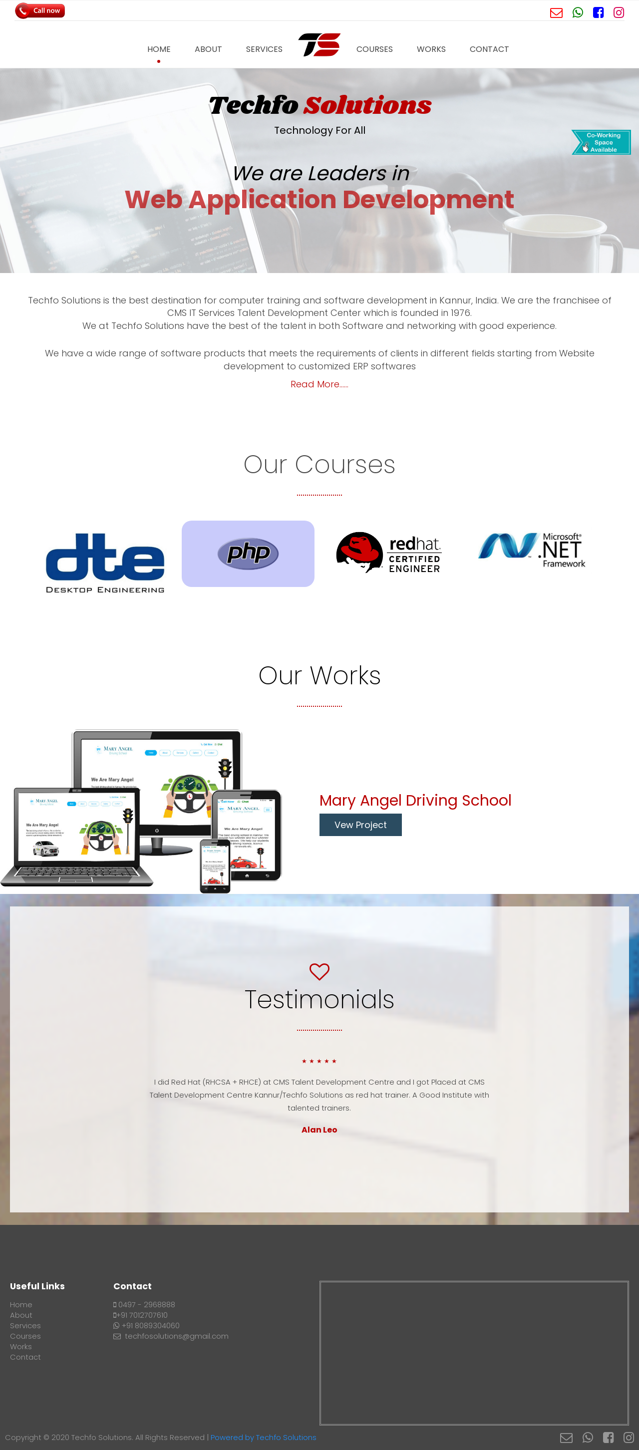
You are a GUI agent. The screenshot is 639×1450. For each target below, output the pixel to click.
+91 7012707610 (140, 1315)
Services (264, 49)
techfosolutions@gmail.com (171, 1336)
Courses (374, 49)
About (208, 49)
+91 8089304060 (146, 1326)
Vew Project (360, 825)
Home (159, 49)
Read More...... (319, 384)
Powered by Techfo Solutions (264, 1438)
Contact (489, 49)
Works (431, 49)
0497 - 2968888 (144, 1305)
